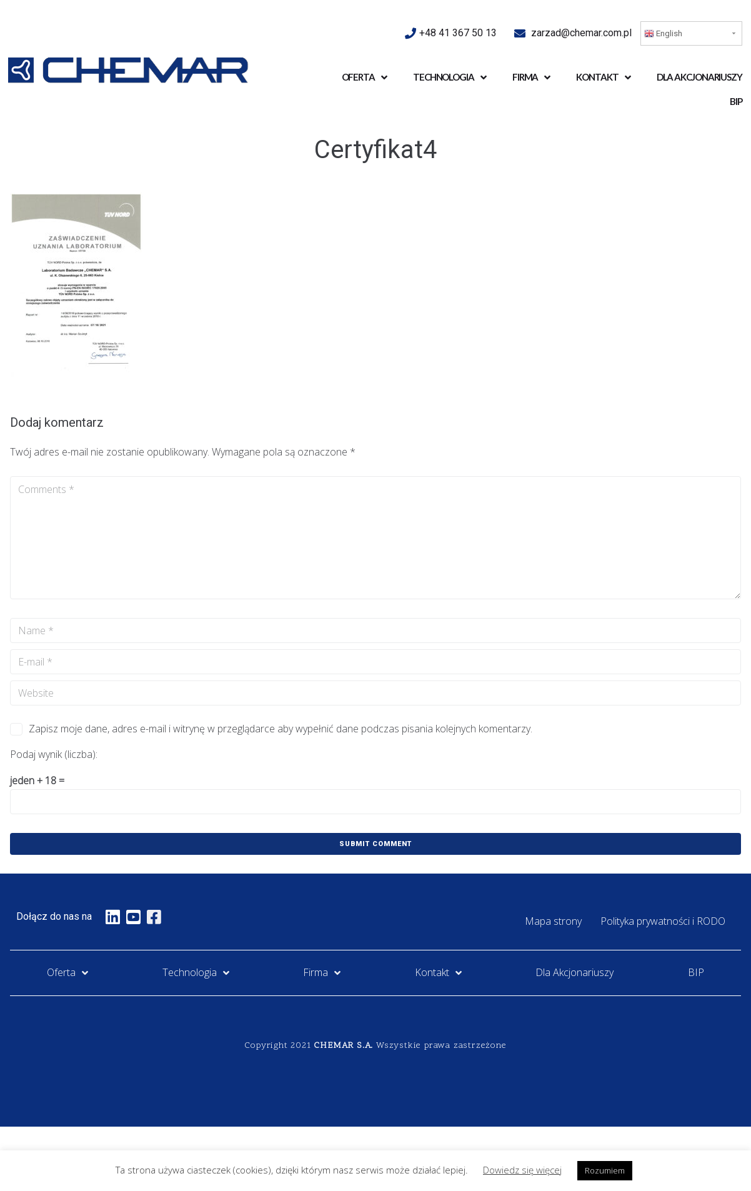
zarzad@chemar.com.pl (581, 33)
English (663, 34)
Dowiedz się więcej (522, 1170)
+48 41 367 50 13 (459, 33)
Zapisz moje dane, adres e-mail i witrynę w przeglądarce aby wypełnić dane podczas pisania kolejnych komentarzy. (280, 728)
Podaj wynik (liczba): (53, 754)
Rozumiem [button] (605, 1170)
